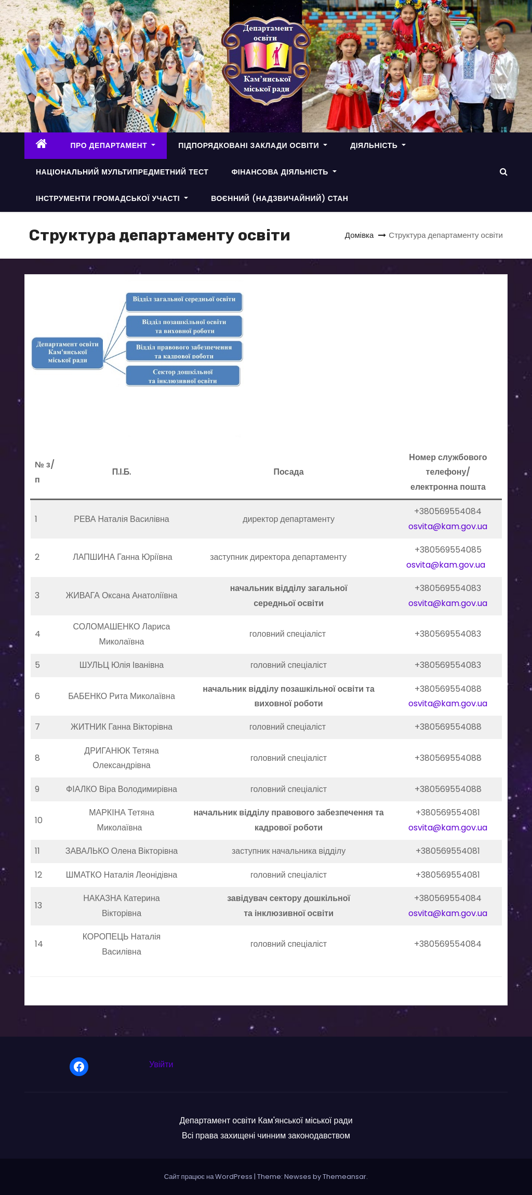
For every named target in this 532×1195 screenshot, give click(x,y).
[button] (504, 172)
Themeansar (344, 1176)
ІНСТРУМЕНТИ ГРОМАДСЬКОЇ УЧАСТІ (112, 198)
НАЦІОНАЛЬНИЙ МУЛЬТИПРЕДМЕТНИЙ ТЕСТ (122, 172)
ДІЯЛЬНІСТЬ (378, 145)
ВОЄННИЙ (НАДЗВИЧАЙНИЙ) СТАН (279, 198)
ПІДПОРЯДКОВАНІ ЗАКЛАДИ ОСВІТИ (252, 145)
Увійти (161, 1064)
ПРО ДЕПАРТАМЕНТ (113, 145)
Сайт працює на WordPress (209, 1176)
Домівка (359, 235)
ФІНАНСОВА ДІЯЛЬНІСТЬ (284, 172)
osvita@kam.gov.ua (447, 526)
